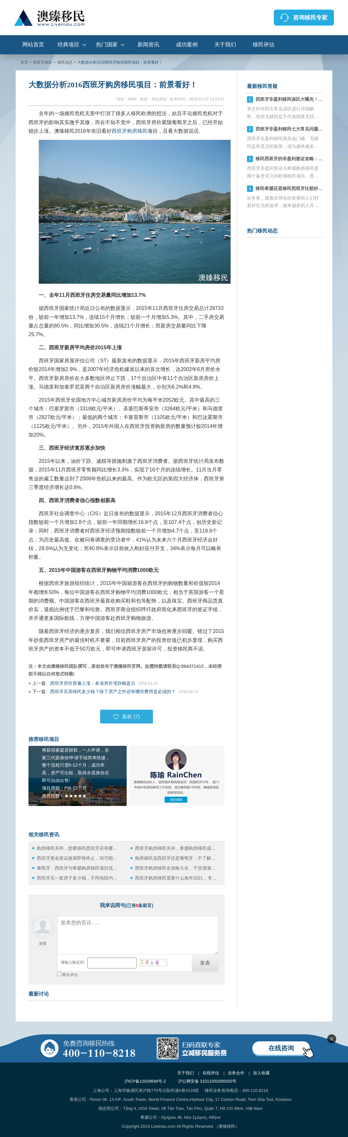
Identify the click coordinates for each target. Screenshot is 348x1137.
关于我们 (225, 45)
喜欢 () (126, 717)
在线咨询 (281, 1048)
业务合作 (236, 1072)
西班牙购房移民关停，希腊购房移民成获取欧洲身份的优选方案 (177, 848)
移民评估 (263, 45)
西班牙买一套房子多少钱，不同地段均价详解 (79, 877)
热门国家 (107, 45)
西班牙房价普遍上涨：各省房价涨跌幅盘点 (92, 683)
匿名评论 (70, 975)
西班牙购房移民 (129, 131)
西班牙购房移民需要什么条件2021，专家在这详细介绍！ (177, 877)
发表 (205, 963)
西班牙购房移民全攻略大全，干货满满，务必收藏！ (177, 868)
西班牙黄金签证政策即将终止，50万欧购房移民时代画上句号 (79, 858)
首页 (24, 62)
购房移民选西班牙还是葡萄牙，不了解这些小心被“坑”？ (177, 858)
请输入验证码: (73, 962)
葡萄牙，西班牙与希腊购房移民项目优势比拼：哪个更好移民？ (79, 868)
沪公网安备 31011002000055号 (207, 1081)
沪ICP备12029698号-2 (145, 1081)
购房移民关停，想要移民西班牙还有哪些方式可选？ (79, 848)
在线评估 (210, 1072)
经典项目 (68, 45)
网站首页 (33, 45)
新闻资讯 (148, 45)
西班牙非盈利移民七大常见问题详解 (291, 128)
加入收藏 (261, 1072)
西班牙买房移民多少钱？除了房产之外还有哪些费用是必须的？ (113, 691)
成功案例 (187, 45)
